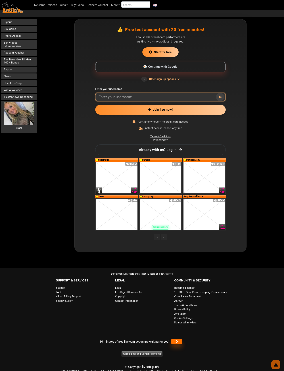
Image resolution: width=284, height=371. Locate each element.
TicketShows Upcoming (18, 97)
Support (9, 69)
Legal (118, 287)
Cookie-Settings (183, 318)
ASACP (178, 300)
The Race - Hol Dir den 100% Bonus (17, 61)
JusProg (168, 273)
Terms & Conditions (160, 136)
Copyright (120, 296)
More (114, 5)
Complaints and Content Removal (142, 353)
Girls (63, 5)
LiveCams (39, 5)
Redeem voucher (97, 5)
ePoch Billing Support (68, 296)
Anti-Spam (180, 313)
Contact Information (127, 300)
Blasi (19, 128)
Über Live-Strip (13, 83)
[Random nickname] (220, 97)
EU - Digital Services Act (129, 292)
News (7, 76)
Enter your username (108, 89)
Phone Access (12, 35)
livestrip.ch (150, 367)
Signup (8, 22)
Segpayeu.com (64, 300)
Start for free (160, 52)
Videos (52, 5)
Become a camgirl (184, 287)
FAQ (58, 292)
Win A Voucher (13, 90)
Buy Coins (77, 5)
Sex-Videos (12, 44)
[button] (155, 5)
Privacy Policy (160, 139)
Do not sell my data (185, 322)
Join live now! (160, 109)
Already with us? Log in (160, 150)
